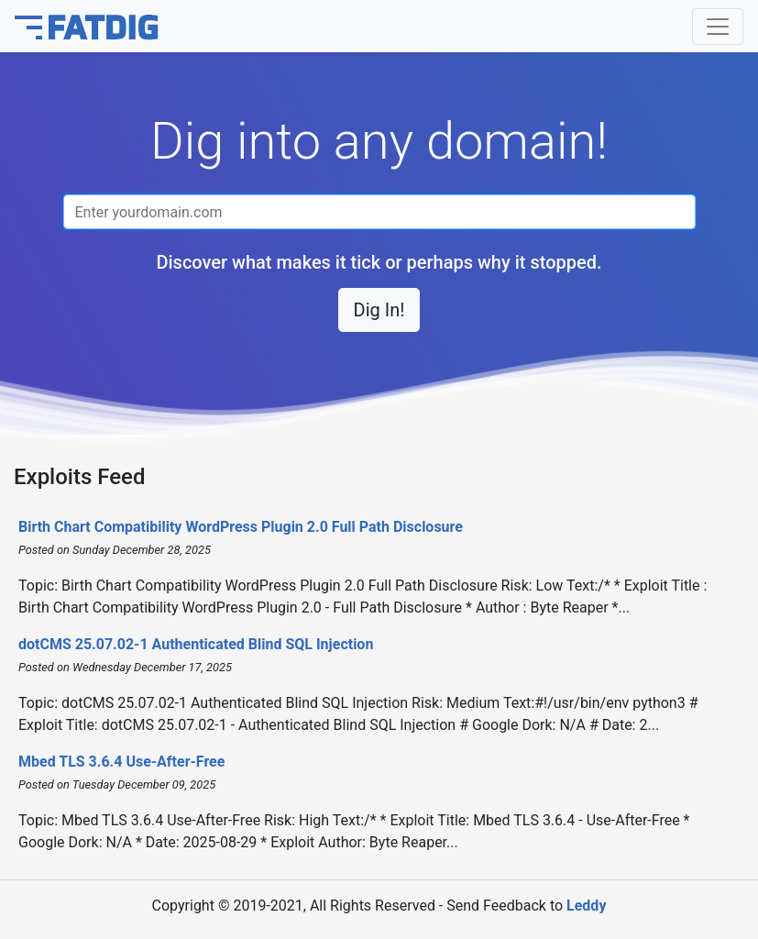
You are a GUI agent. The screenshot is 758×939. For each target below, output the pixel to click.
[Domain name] (379, 211)
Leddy (586, 905)
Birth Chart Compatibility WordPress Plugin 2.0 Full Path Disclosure (240, 527)
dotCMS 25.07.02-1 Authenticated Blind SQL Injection (195, 644)
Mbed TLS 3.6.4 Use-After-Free (121, 761)
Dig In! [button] (379, 310)
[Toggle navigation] (717, 26)
